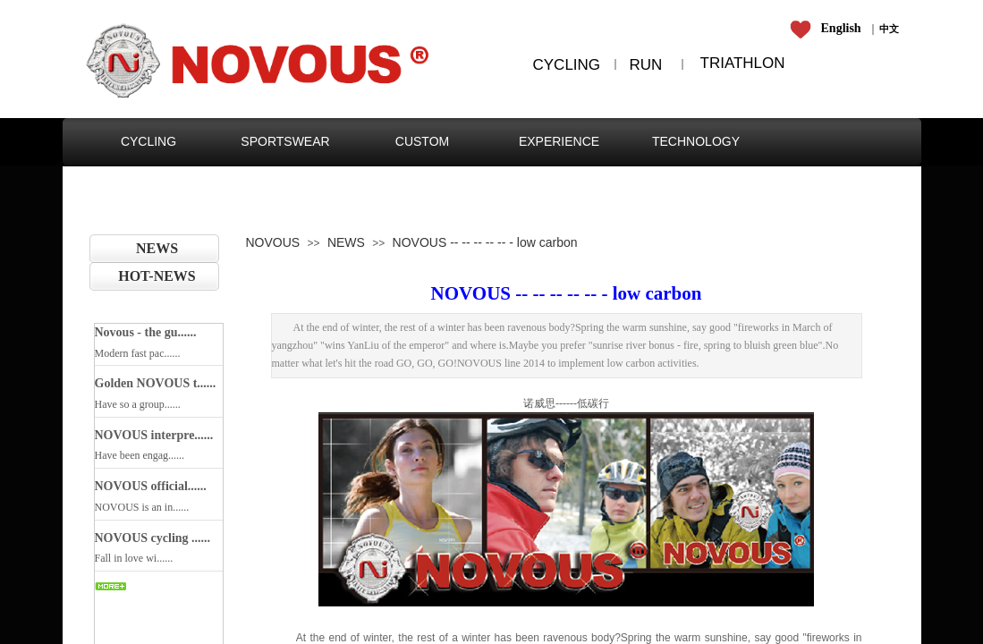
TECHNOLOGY (696, 141)
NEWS (157, 248)
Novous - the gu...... (146, 332)
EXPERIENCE (559, 141)
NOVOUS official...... (151, 486)
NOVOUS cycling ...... (153, 538)
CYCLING (148, 141)
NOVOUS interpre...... (154, 435)
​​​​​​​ (828, 28)
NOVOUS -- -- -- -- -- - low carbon (485, 242)
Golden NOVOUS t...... (155, 383)
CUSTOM (422, 141)
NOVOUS (273, 242)
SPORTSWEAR (285, 141)
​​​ (889, 28)
